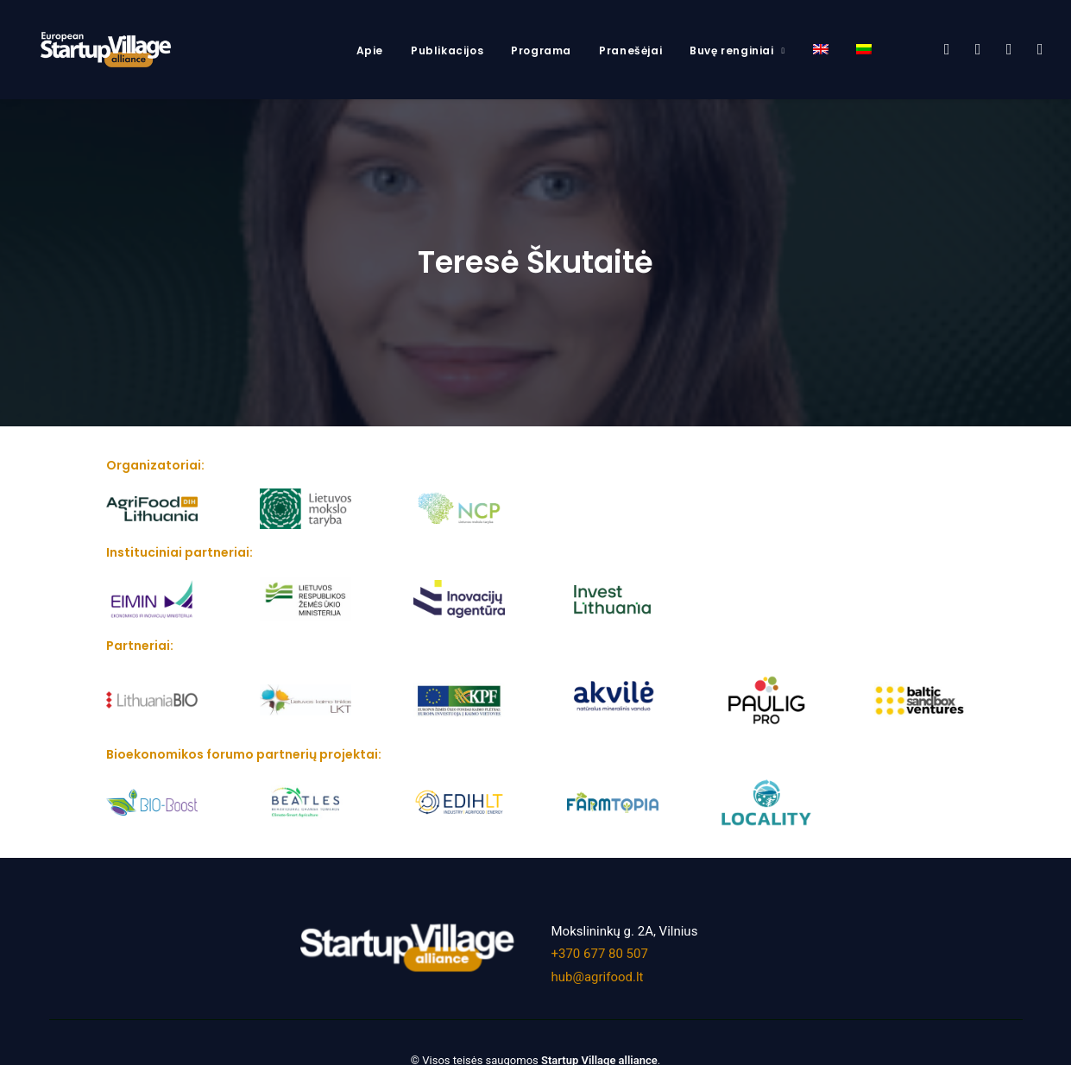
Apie (369, 50)
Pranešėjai (630, 50)
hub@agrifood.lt (597, 966)
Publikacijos (447, 50)
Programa (541, 50)
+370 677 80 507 (599, 944)
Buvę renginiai (737, 50)
